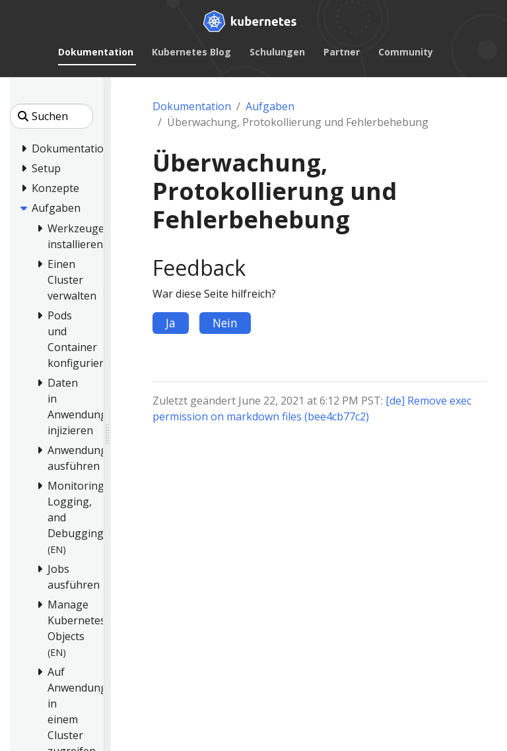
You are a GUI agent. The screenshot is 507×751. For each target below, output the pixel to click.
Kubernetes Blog (191, 52)
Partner (341, 52)
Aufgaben (270, 106)
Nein (225, 323)
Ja (171, 323)
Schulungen (277, 52)
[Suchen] (51, 116)
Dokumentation (95, 52)
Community (405, 52)
